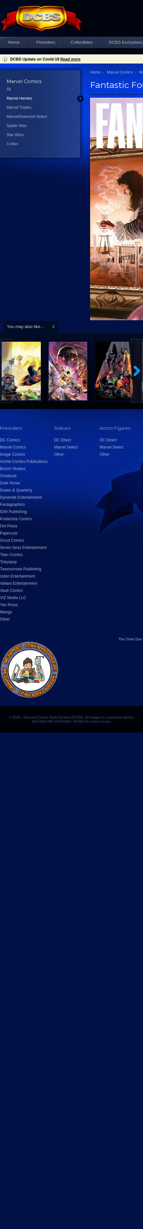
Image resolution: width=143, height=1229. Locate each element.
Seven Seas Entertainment (23, 547)
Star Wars (15, 135)
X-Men (12, 144)
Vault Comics (11, 590)
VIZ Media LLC (13, 597)
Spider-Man (17, 125)
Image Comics (12, 454)
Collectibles (81, 42)
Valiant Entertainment (18, 583)
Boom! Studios (12, 468)
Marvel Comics (120, 72)
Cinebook (8, 476)
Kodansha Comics (16, 519)
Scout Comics (12, 540)
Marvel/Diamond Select (27, 116)
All (9, 89)
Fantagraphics (12, 504)
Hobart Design (100, 721)
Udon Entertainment (17, 576)
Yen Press (9, 605)
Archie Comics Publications (23, 461)
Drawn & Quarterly (16, 490)
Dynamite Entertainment (21, 497)
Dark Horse (10, 483)
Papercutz (9, 533)
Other (5, 619)
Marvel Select (66, 447)
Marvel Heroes (19, 98)
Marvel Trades (19, 107)
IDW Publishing (13, 511)
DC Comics (10, 440)
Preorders (45, 42)
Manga (6, 612)
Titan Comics (11, 554)
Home (14, 42)
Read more (70, 59)
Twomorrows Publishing (20, 569)
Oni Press (8, 526)
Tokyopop (8, 562)
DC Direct (62, 440)
